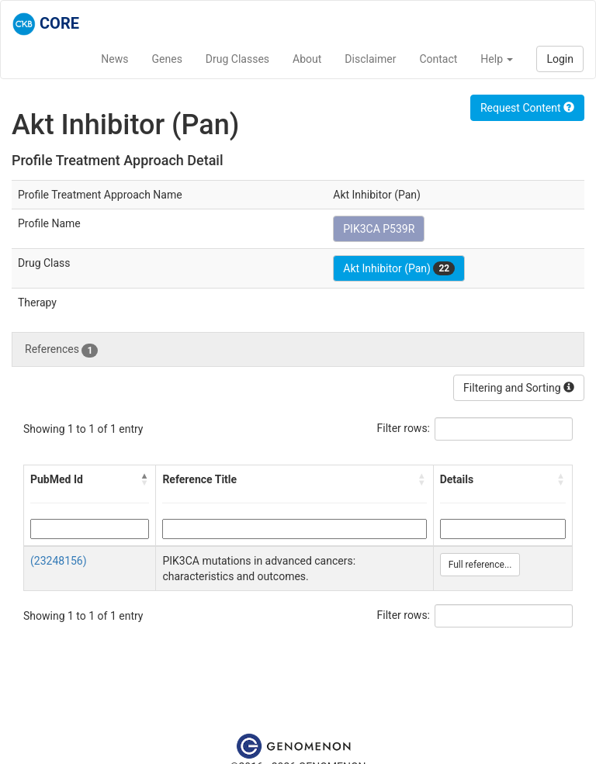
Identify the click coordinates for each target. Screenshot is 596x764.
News (114, 59)
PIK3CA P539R (378, 229)
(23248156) (58, 561)
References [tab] (61, 350)
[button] (144, 479)
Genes (167, 59)
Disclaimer (370, 59)
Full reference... (480, 564)
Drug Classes (237, 59)
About (307, 59)
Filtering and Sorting (518, 388)
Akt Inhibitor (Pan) (399, 268)
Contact (438, 59)
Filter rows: (404, 428)
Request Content (527, 108)
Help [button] (496, 59)
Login (559, 59)
